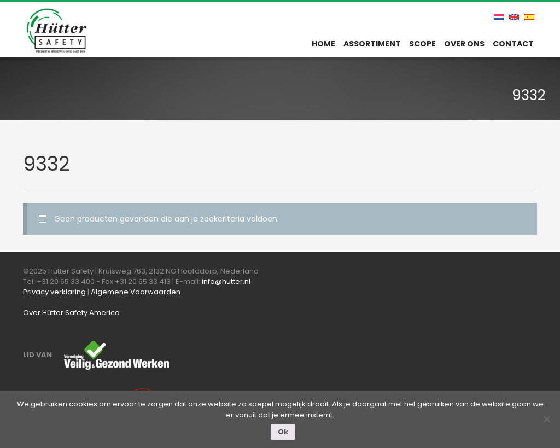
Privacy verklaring (54, 292)
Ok (283, 432)
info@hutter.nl (226, 281)
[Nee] (546, 419)
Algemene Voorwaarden (135, 292)
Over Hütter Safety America (71, 312)
